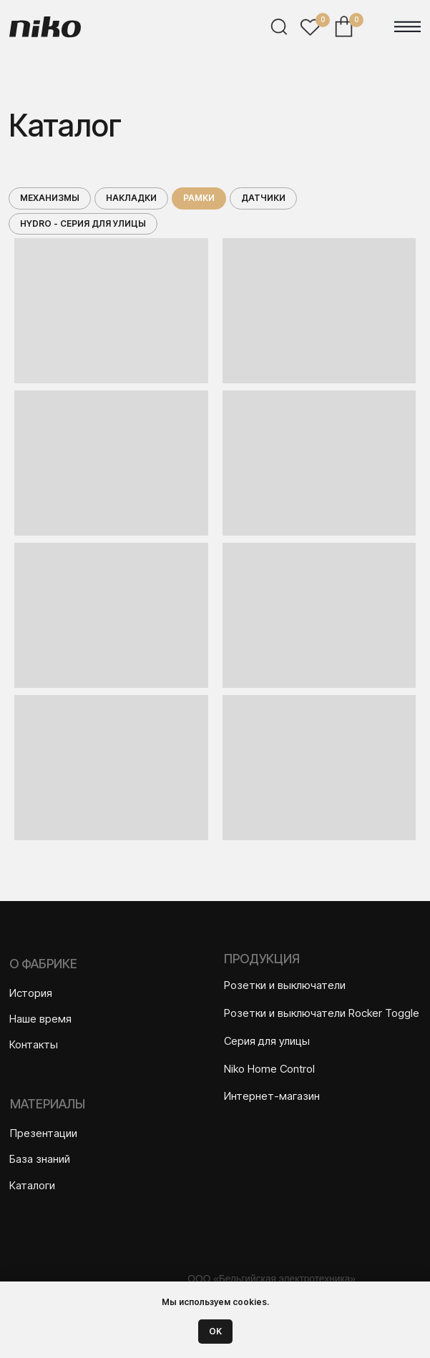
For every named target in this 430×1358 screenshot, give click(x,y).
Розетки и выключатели (285, 985)
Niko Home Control (269, 1069)
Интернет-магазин (272, 1096)
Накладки (131, 197)
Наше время (40, 1018)
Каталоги (32, 1185)
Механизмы (49, 197)
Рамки (199, 197)
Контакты (33, 1044)
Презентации (43, 1133)
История (30, 993)
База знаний (39, 1159)
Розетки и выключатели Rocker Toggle (321, 1013)
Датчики (263, 197)
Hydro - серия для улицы (83, 223)
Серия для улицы (267, 1041)
